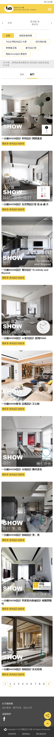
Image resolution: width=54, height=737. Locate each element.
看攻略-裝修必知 (35, 22)
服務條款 (26, 734)
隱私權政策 (41, 734)
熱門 (32, 74)
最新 (22, 74)
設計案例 (6, 707)
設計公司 (27, 707)
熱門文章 (17, 707)
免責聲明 (12, 734)
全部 (10, 23)
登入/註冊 (48, 2)
